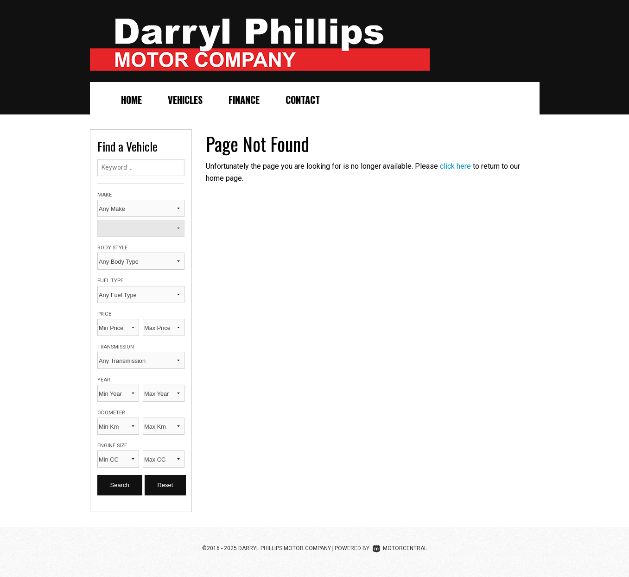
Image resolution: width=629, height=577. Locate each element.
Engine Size (112, 446)
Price (104, 314)
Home (131, 100)
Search (119, 485)
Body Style (112, 248)
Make (104, 195)
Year (103, 380)
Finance (244, 100)
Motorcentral (400, 548)
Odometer (111, 413)
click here (455, 166)
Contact (303, 100)
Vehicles (185, 100)
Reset (165, 485)
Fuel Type (110, 281)
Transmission (115, 347)
